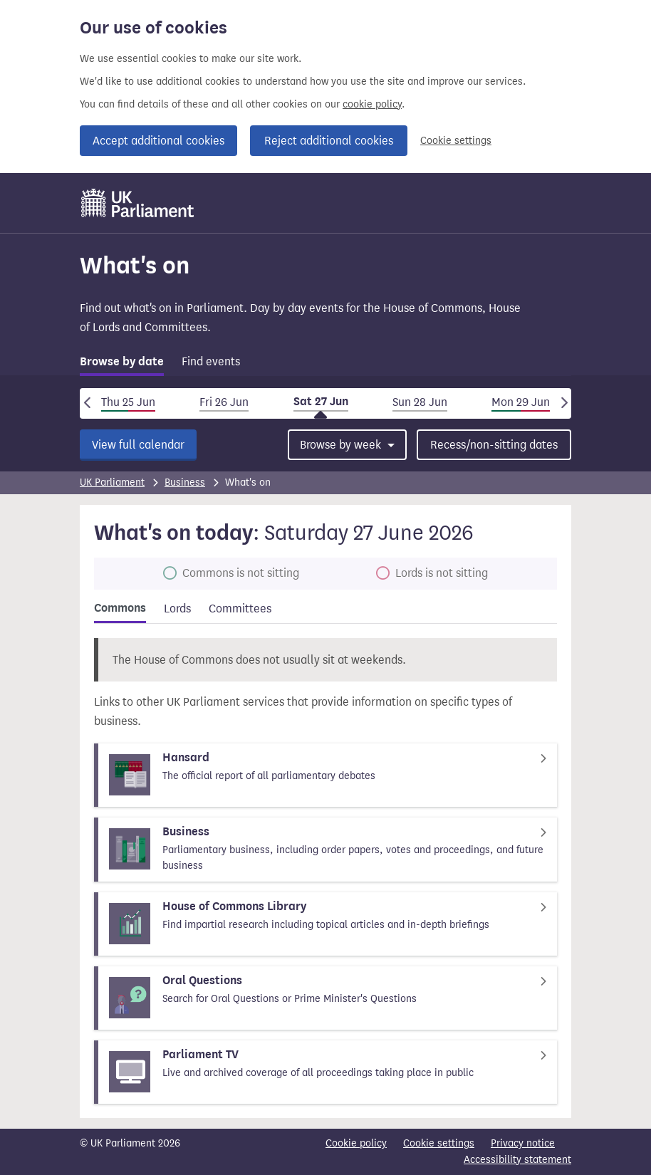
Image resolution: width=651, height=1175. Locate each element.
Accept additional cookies (158, 140)
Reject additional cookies (328, 140)
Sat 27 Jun (320, 402)
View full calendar (138, 444)
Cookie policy (356, 1143)
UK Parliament (112, 482)
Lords (177, 608)
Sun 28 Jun (419, 402)
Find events (211, 361)
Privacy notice (523, 1143)
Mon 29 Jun (520, 402)
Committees (240, 608)
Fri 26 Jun (224, 402)
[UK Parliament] (138, 203)
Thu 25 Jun (128, 402)
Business (185, 482)
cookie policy (372, 104)
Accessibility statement (517, 1160)
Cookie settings (455, 141)
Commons (120, 608)
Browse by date (122, 362)
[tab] (122, 364)
